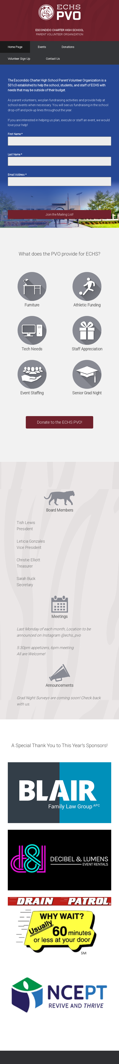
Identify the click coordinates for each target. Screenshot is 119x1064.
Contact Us (53, 58)
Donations (68, 47)
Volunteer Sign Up (19, 58)
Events (42, 47)
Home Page (15, 47)
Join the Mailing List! (59, 214)
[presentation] (41, 201)
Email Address (17, 174)
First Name (15, 134)
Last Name (15, 154)
